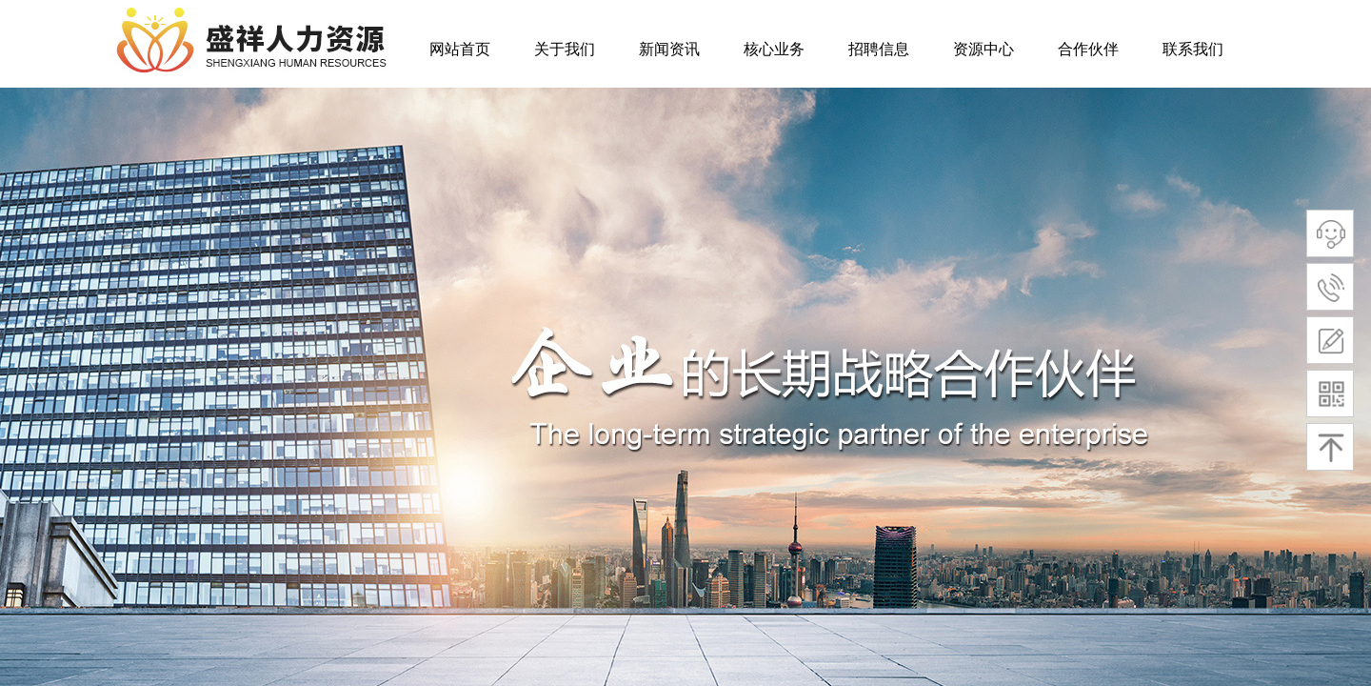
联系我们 (1192, 49)
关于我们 (564, 49)
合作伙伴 (1088, 49)
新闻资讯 (669, 49)
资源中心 (983, 49)
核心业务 (774, 49)
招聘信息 (878, 49)
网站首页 (459, 49)
